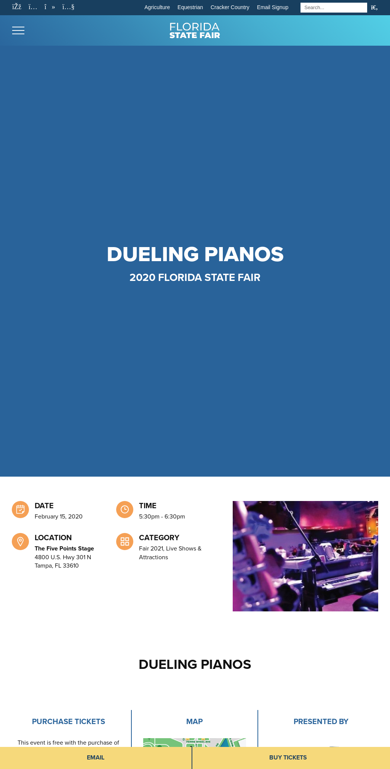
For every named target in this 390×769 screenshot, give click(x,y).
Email (95, 757)
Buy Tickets (288, 757)
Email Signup (273, 7)
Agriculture (157, 7)
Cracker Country (230, 7)
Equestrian (190, 7)
